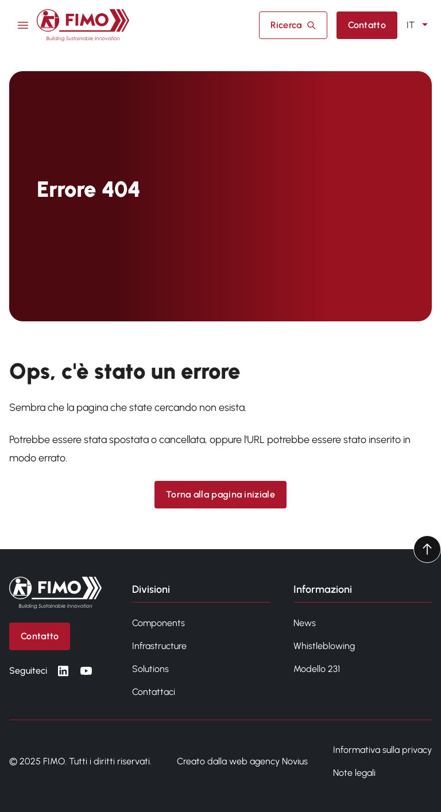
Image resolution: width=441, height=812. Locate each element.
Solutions (150, 668)
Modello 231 (316, 668)
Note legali (354, 772)
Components (158, 622)
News (304, 622)
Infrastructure (159, 645)
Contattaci (153, 691)
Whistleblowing (324, 645)
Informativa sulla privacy (382, 749)
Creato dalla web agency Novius (242, 761)
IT (419, 25)
